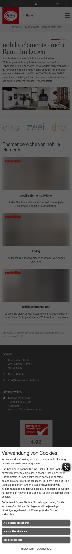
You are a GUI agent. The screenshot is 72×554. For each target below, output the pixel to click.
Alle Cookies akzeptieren (16, 523)
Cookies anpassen (12, 540)
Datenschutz (44, 548)
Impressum (27, 548)
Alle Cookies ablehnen (15, 531)
